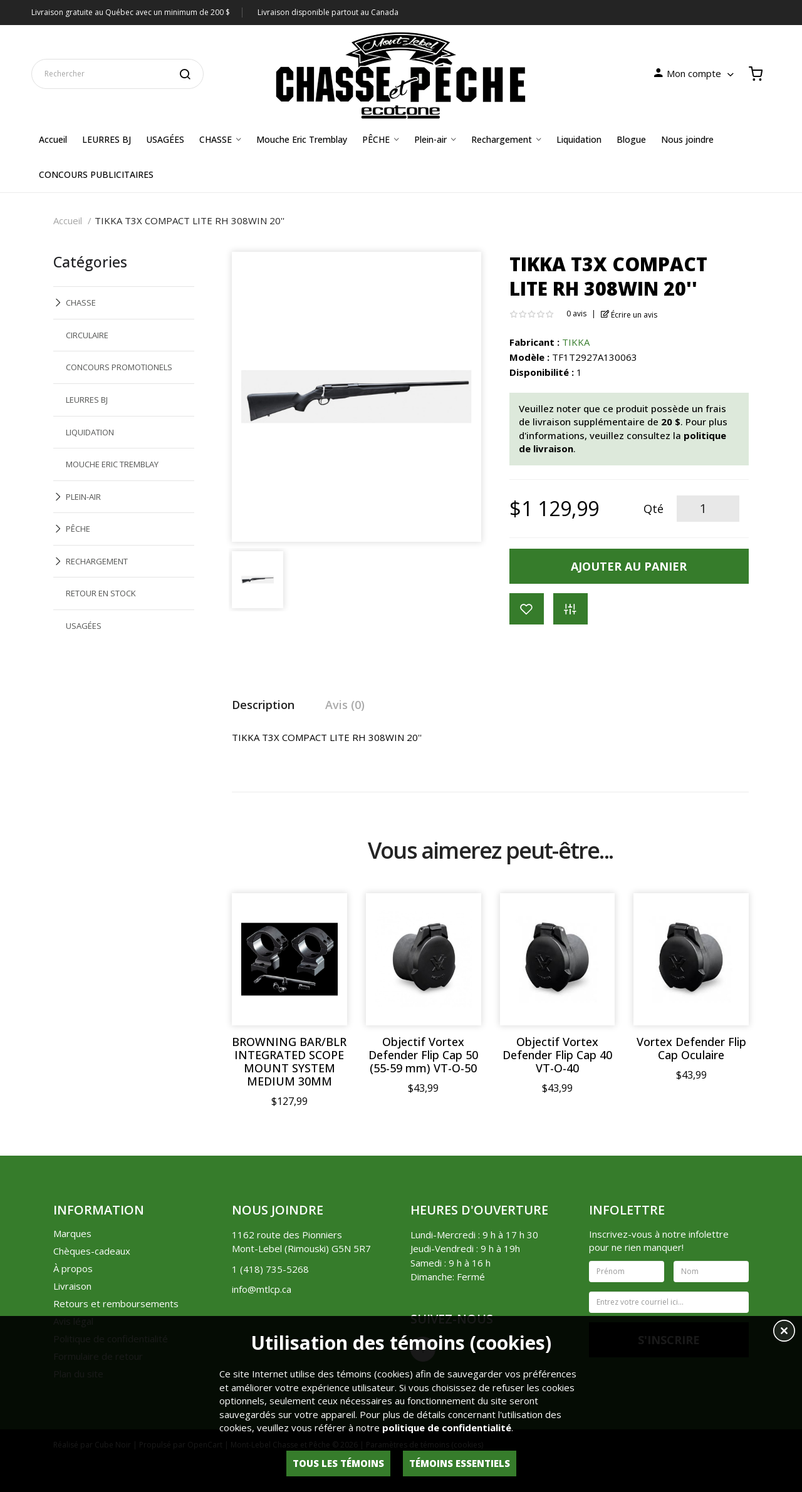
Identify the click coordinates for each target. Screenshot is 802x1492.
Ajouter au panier (629, 566)
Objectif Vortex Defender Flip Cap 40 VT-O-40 (557, 1055)
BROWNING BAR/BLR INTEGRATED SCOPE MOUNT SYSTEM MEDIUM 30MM (289, 1061)
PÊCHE (78, 528)
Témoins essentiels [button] (459, 1463)
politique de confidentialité (446, 1427)
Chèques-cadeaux (91, 1250)
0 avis (576, 313)
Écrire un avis (629, 314)
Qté (653, 508)
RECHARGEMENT (97, 561)
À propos (73, 1268)
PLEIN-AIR (83, 496)
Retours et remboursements (116, 1303)
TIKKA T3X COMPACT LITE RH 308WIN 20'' (189, 220)
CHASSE (81, 302)
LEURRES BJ (87, 399)
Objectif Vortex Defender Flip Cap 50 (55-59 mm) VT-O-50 (423, 1055)
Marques (72, 1233)
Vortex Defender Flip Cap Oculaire (691, 1048)
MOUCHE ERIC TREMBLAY (112, 464)
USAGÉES (84, 625)
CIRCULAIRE (87, 335)
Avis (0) (345, 704)
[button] (784, 1332)
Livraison (72, 1286)
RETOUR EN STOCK (101, 593)
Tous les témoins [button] (338, 1463)
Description (263, 704)
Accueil (67, 220)
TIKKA (576, 342)
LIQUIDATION (90, 432)
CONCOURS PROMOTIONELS (119, 367)
